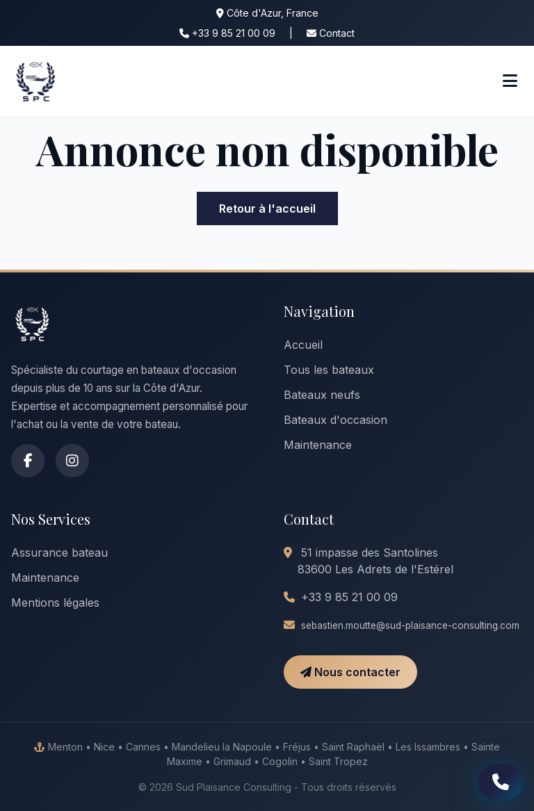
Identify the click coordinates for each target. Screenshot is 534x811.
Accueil (303, 345)
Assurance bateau (59, 552)
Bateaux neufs (322, 395)
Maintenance (318, 445)
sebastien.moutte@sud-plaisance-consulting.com (410, 625)
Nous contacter (350, 672)
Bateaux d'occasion (335, 420)
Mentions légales (55, 602)
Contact (331, 33)
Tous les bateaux (329, 370)
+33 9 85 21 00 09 (227, 33)
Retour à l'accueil (267, 208)
